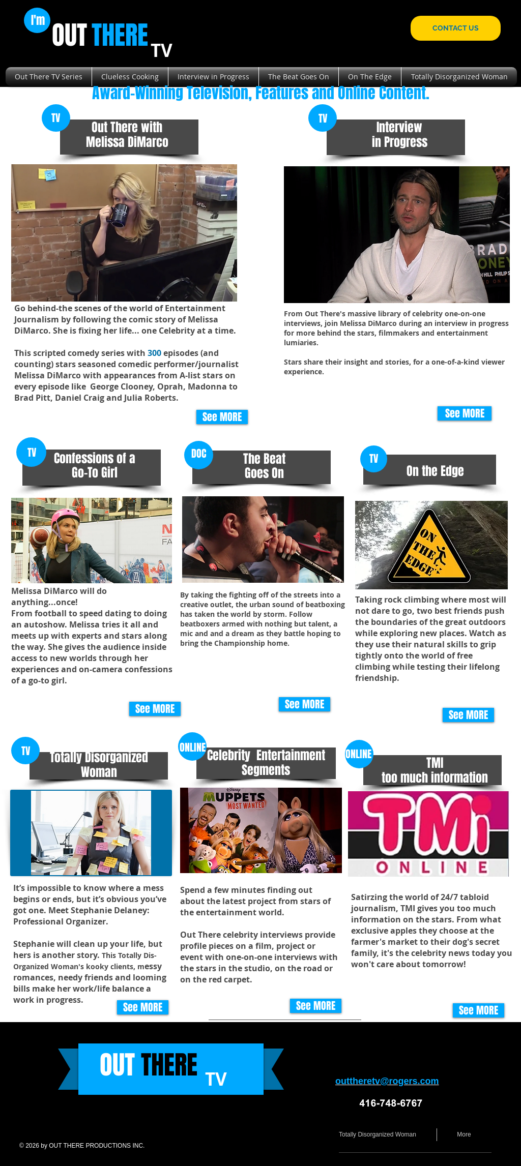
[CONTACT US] (456, 28)
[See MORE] (222, 417)
